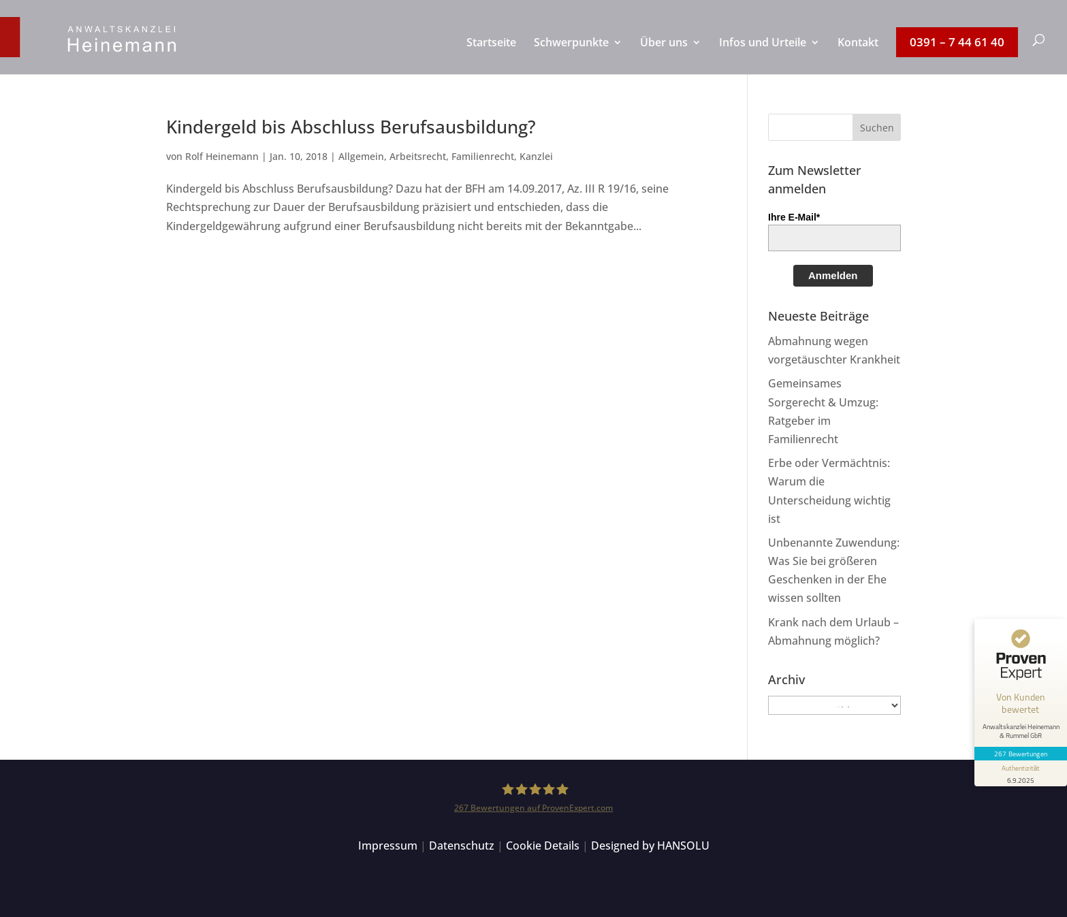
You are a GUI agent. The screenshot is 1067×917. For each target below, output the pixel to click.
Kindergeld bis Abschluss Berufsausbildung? (351, 126)
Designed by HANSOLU (650, 845)
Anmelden (833, 275)
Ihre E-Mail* (794, 217)
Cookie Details (542, 845)
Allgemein (361, 156)
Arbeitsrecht (417, 156)
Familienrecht (482, 156)
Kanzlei (536, 156)
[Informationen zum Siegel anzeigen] (1020, 773)
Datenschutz (461, 845)
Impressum (387, 845)
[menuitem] (491, 55)
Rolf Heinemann (222, 156)
